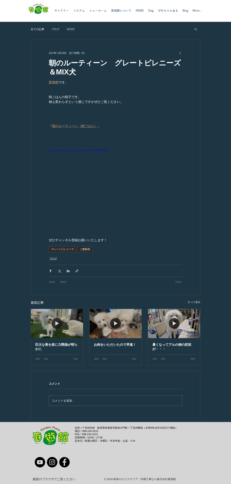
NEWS (71, 29)
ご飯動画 (85, 249)
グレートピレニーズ (62, 249)
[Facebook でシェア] (50, 271)
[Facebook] (64, 462)
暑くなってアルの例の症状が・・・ (171, 347)
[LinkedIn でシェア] (68, 271)
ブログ (55, 29)
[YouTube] (40, 462)
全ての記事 (37, 29)
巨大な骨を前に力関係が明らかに (56, 347)
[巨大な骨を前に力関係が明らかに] (57, 323)
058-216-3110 (90, 431)
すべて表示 (194, 302)
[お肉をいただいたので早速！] (116, 323)
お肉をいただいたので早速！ (115, 344)
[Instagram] (52, 462)
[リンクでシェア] (77, 271)
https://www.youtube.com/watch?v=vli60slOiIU (78, 150)
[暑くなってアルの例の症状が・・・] (174, 323)
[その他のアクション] (180, 53)
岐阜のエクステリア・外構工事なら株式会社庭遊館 (145, 479)
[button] (195, 29)
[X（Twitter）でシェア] (59, 271)
